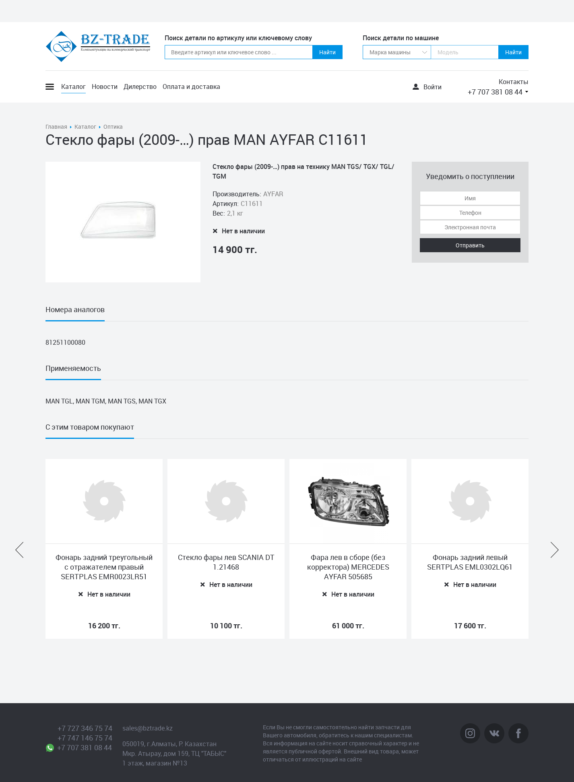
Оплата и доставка (191, 86)
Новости (105, 86)
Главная (56, 126)
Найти (327, 52)
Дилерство (140, 86)
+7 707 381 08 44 (495, 92)
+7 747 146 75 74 (85, 738)
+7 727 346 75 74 (85, 728)
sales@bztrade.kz (147, 728)
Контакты (514, 81)
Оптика (113, 126)
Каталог (73, 86)
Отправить (470, 245)
